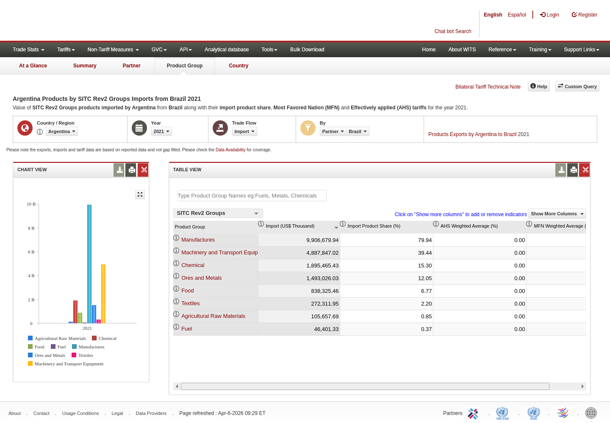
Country (238, 66)
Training (540, 50)
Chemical (192, 265)
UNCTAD (504, 412)
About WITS (462, 50)
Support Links (581, 50)
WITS (84, 21)
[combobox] (218, 213)
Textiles (190, 303)
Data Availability (231, 149)
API (186, 50)
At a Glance (33, 66)
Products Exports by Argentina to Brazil (472, 134)
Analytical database (227, 50)
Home (429, 50)
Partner (132, 66)
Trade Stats (28, 50)
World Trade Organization (563, 412)
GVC (159, 50)
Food (187, 290)
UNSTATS (533, 412)
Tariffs (66, 50)
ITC (474, 412)
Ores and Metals (201, 278)
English (493, 15)
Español (517, 15)
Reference (502, 50)
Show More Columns (557, 213)
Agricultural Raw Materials (213, 316)
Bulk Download (307, 50)
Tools (269, 50)
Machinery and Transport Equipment (225, 252)
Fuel (186, 329)
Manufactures (198, 240)
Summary (85, 66)
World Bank (593, 412)
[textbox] (252, 195)
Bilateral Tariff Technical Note (488, 87)
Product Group (185, 66)
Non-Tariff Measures (113, 50)
